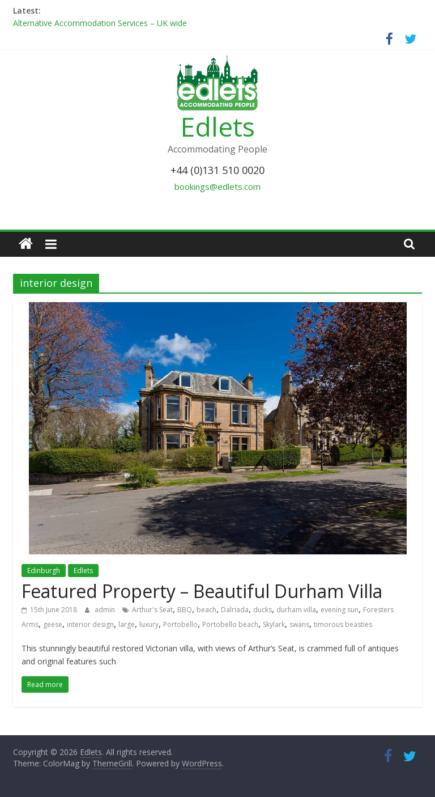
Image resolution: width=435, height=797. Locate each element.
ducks (262, 609)
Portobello (180, 624)
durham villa (296, 609)
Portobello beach (230, 624)
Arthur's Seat (152, 609)
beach (206, 609)
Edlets (218, 126)
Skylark (274, 624)
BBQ (184, 609)
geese (52, 624)
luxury (149, 624)
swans (299, 624)
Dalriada (235, 609)
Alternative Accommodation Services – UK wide (100, 23)
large (126, 624)
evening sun (340, 609)
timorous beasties (343, 624)
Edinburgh (43, 570)
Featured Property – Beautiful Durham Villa (202, 591)
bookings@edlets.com (217, 186)
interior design (90, 624)
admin (106, 609)
